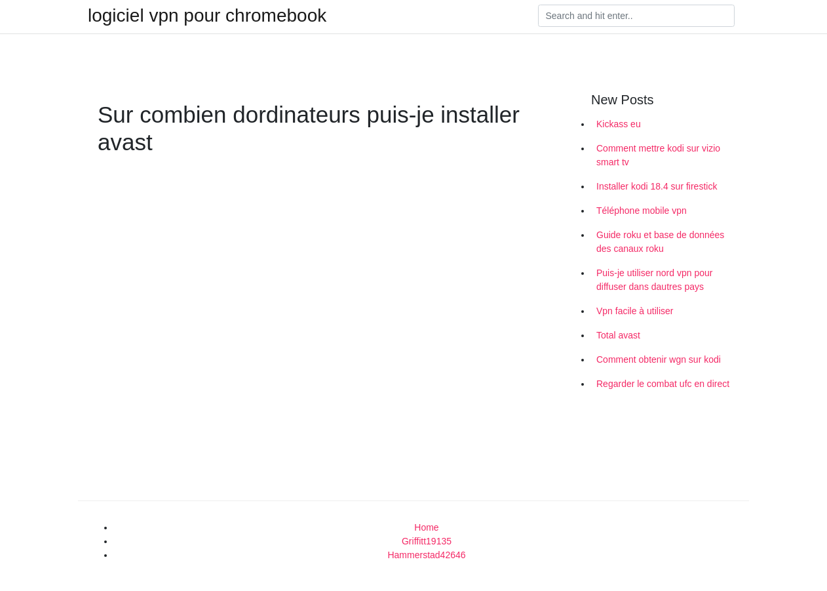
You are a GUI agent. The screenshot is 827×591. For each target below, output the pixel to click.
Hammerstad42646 (426, 555)
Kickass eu (618, 124)
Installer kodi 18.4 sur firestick (656, 186)
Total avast (618, 335)
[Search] (636, 16)
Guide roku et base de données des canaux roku (660, 242)
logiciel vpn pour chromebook (207, 16)
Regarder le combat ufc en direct (662, 383)
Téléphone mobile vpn (641, 210)
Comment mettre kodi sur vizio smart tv (658, 155)
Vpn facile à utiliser (635, 311)
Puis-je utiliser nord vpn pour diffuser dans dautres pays (654, 280)
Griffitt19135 (427, 541)
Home (426, 527)
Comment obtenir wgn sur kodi (658, 359)
